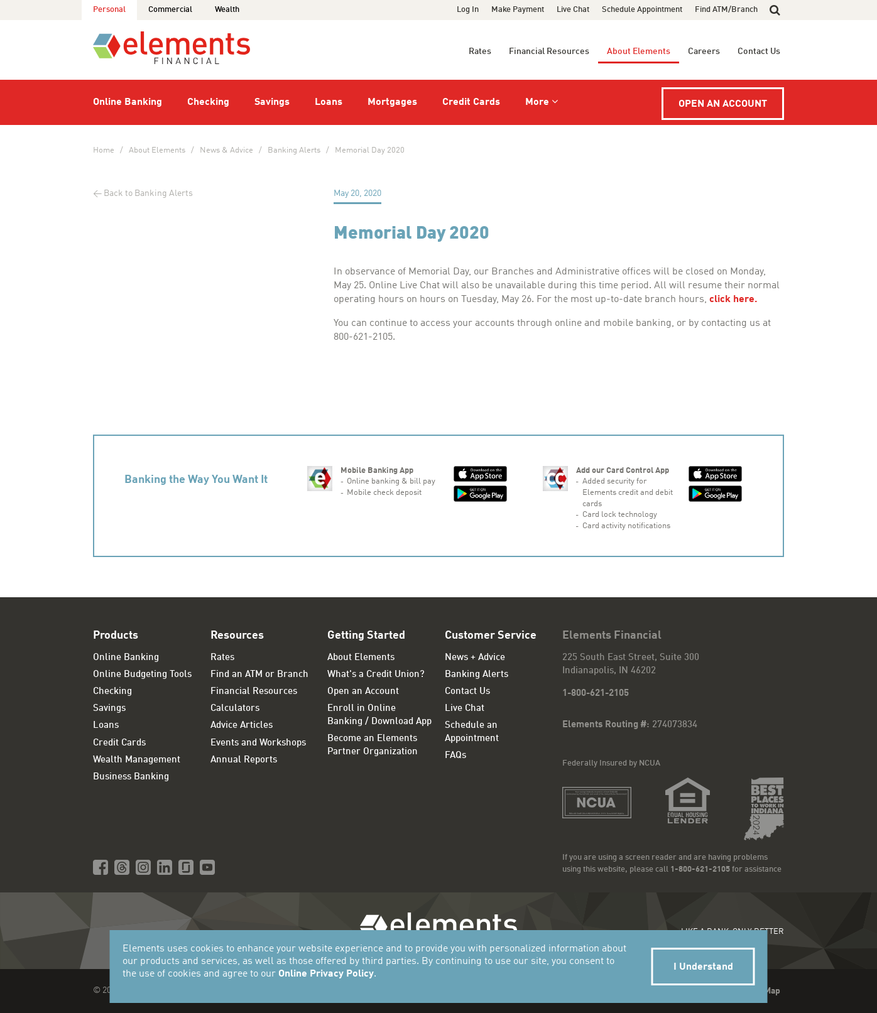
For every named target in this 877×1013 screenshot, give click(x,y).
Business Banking (131, 777)
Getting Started (366, 635)
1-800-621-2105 (595, 693)
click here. (734, 300)
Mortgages (392, 102)
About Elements (638, 51)
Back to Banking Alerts (148, 193)
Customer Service (491, 635)
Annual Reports (243, 760)
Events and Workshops (258, 743)
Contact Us (759, 51)
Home (103, 150)
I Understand (703, 967)
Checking (208, 102)
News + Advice (475, 658)
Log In (468, 10)
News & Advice (226, 150)
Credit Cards (471, 102)
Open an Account (722, 104)
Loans (328, 102)
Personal (109, 10)
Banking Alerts (294, 150)
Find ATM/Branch (726, 10)
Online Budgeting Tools (142, 675)
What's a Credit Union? (376, 675)
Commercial (170, 10)
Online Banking (127, 102)
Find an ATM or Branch (259, 675)
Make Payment (517, 10)
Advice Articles (241, 725)
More (537, 102)
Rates (480, 51)
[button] (775, 10)
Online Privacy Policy (326, 974)
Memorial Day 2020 (370, 150)
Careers (704, 51)
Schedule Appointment (642, 10)
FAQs (455, 756)
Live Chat (573, 10)
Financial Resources (549, 51)
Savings (272, 102)
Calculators (234, 708)
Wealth (227, 10)
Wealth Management (136, 760)
